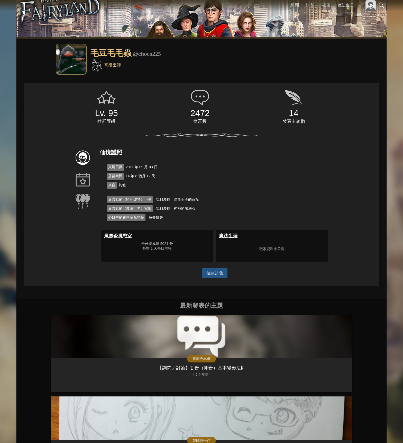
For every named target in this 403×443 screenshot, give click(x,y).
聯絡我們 (373, 432)
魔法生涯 (345, 5)
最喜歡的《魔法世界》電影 (129, 208)
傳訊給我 (214, 273)
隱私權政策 (354, 432)
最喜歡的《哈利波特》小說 (129, 199)
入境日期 (115, 167)
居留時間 (115, 176)
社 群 (326, 5)
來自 (111, 185)
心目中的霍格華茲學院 (126, 217)
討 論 (310, 5)
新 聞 (294, 5)
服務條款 (336, 432)
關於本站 (319, 432)
